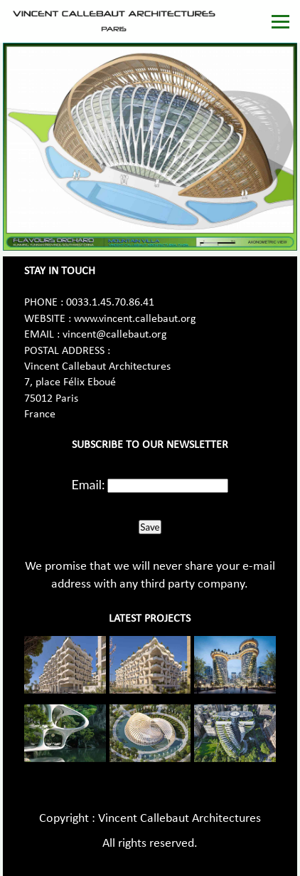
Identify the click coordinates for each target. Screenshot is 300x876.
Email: (88, 484)
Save (149, 527)
